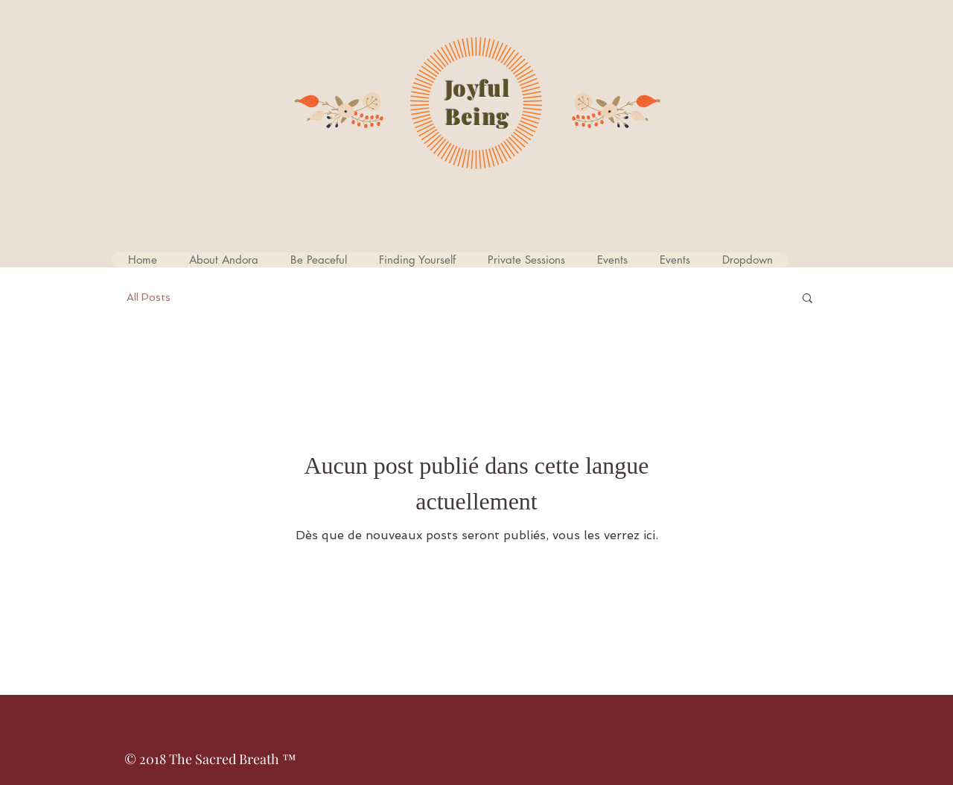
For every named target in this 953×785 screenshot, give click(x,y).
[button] (318, 259)
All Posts (148, 297)
